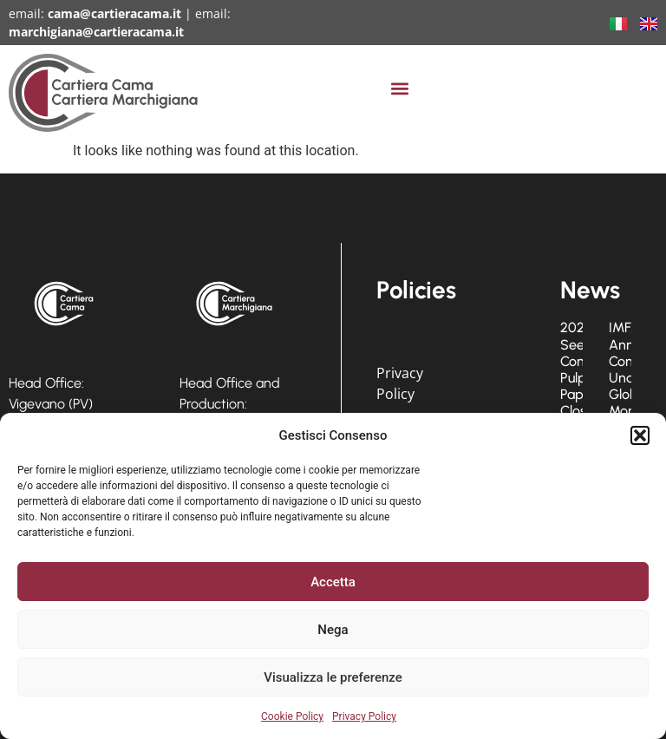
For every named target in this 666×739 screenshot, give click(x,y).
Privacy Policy (364, 716)
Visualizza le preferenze (333, 677)
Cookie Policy (292, 716)
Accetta (333, 582)
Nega (332, 630)
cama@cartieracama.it (114, 13)
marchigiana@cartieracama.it (96, 31)
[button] (640, 435)
